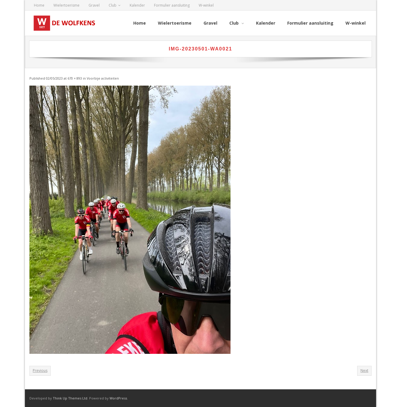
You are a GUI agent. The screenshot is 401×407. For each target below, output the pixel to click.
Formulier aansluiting (172, 5)
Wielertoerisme (66, 5)
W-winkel (206, 5)
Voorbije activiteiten (103, 78)
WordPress (118, 398)
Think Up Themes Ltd (70, 398)
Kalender (137, 5)
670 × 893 (75, 78)
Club (112, 5)
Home (39, 5)
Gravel (94, 5)
